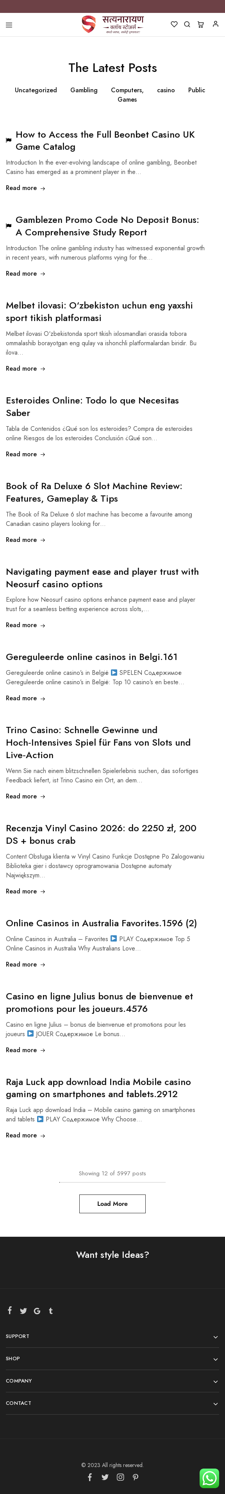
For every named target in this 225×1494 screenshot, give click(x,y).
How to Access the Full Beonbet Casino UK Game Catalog (105, 140)
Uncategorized (36, 90)
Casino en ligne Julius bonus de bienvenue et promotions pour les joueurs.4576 (99, 1002)
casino (166, 90)
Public (196, 90)
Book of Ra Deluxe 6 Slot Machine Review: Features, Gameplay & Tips (94, 492)
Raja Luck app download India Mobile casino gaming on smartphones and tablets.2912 (98, 1088)
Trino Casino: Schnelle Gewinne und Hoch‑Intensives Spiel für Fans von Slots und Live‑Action (98, 742)
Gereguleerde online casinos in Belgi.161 (92, 657)
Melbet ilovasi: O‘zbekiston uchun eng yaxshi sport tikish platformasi (99, 311)
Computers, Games (127, 95)
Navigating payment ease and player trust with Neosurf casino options (102, 578)
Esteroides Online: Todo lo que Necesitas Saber (92, 406)
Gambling (84, 90)
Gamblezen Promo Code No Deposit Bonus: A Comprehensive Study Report (107, 226)
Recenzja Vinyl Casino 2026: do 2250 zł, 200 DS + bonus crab (101, 834)
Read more (26, 187)
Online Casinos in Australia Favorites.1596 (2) (101, 923)
